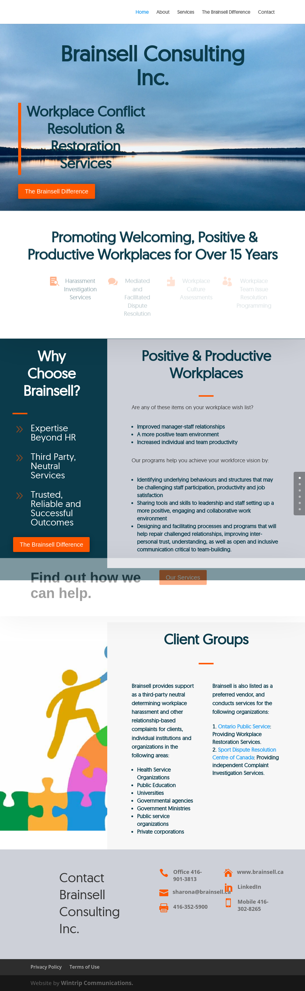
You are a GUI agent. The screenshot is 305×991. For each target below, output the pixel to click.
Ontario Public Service (244, 726)
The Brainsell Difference (226, 12)
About (162, 12)
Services (185, 12)
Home (142, 12)
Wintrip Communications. (97, 983)
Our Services (183, 573)
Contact (266, 12)
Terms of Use (84, 967)
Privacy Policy (46, 967)
